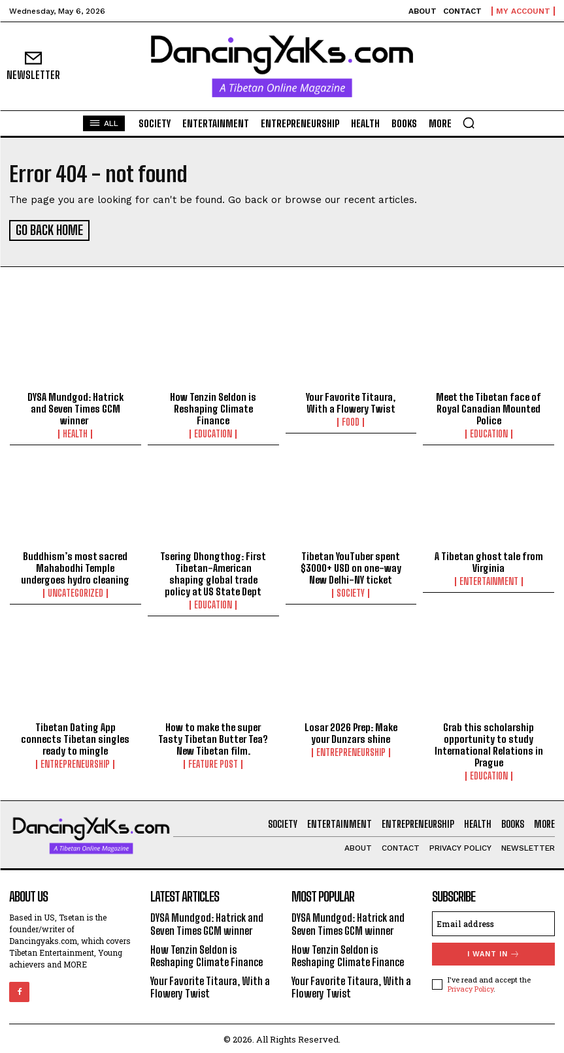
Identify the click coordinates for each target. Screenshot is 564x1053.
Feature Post (213, 761)
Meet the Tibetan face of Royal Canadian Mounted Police (488, 406)
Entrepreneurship (75, 761)
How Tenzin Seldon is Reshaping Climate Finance (213, 406)
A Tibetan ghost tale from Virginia (489, 560)
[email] (493, 921)
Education (213, 432)
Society (351, 591)
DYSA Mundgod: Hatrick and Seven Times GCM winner (75, 406)
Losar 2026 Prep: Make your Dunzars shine (351, 730)
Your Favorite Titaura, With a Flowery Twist (350, 401)
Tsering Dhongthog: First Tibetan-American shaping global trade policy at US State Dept (213, 571)
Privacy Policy (470, 986)
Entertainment (488, 579)
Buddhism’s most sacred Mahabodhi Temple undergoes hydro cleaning (75, 566)
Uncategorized (75, 591)
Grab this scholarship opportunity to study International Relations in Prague (489, 742)
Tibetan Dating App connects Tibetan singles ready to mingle (75, 736)
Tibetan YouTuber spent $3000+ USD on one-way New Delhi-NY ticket (351, 566)
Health (75, 432)
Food (350, 420)
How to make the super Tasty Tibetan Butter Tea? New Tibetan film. (213, 736)
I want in (493, 952)
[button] (469, 123)
